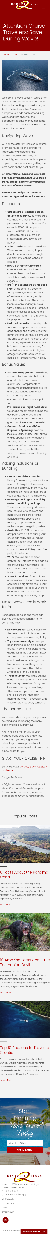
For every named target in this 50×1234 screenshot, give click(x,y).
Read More (5, 904)
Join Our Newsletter (34, 1231)
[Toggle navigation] (43, 7)
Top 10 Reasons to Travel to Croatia (24, 1050)
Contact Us (8, 1203)
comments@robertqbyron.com (19, 1194)
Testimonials (8, 1212)
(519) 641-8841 (11, 1191)
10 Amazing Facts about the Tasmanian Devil (25, 962)
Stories (15, 54)
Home (6, 54)
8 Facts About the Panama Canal (24, 875)
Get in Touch (25, 1150)
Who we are (8, 1199)
